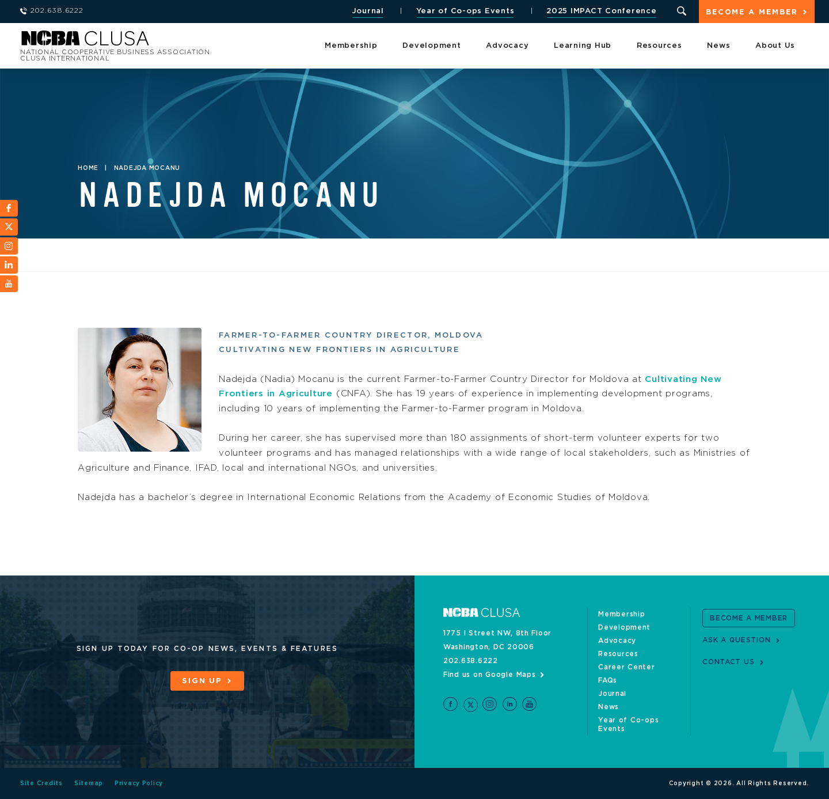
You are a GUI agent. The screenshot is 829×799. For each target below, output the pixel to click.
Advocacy (507, 46)
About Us (775, 46)
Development (431, 46)
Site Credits (41, 783)
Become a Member (752, 12)
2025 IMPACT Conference (601, 11)
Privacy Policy (139, 783)
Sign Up (202, 681)
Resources (659, 46)
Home (88, 168)
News (718, 46)
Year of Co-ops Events (465, 11)
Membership (351, 46)
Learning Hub (582, 46)
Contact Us (728, 661)
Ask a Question (736, 640)
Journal (368, 11)
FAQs (607, 680)
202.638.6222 (470, 660)
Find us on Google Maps (489, 674)
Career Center (626, 667)
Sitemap (88, 783)
